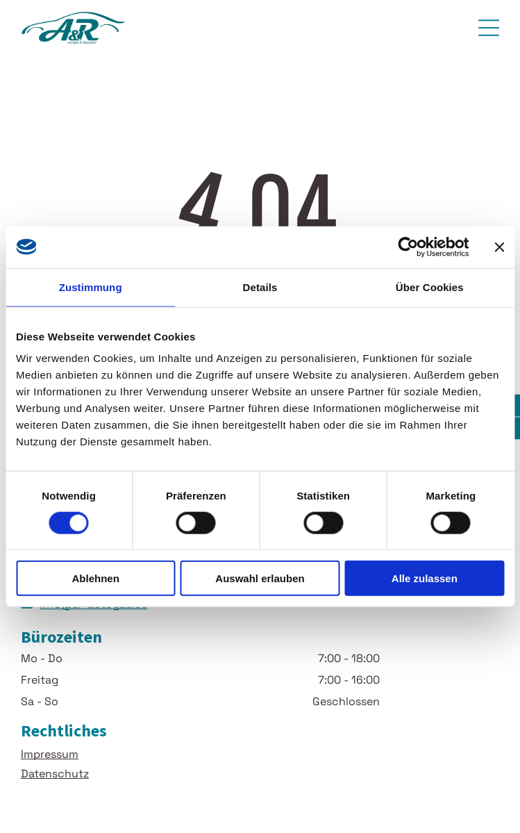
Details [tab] (260, 286)
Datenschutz (55, 773)
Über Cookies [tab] (430, 286)
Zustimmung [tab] (90, 286)
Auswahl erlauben (259, 578)
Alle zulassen (425, 578)
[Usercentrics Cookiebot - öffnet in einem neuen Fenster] (408, 246)
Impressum (49, 754)
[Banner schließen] (499, 246)
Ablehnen (95, 578)
